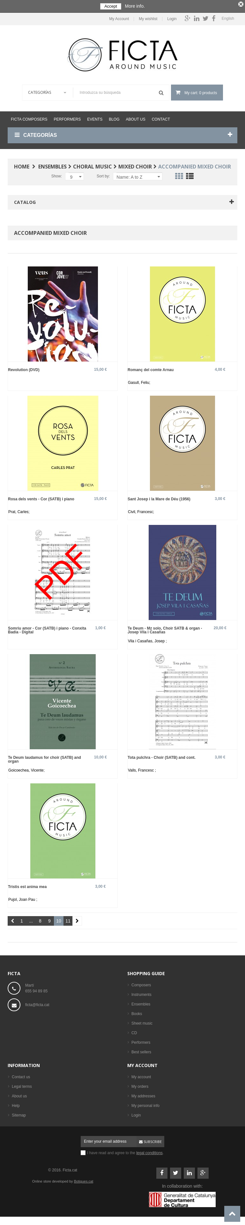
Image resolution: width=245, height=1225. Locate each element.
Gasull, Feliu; (139, 381)
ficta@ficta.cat (37, 1003)
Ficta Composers (29, 118)
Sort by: (103, 175)
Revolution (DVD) (24, 368)
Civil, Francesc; (141, 510)
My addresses (143, 1095)
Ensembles (140, 1003)
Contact (161, 118)
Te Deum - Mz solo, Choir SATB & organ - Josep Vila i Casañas (165, 629)
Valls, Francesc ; (142, 769)
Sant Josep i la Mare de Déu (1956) (159, 498)
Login (171, 18)
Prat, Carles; (19, 510)
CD (134, 1031)
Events (94, 118)
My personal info (145, 1104)
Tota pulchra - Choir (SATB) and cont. (162, 756)
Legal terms (22, 1085)
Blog (114, 118)
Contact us (21, 1075)
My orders (139, 1085)
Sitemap (19, 1114)
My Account (119, 18)
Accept (110, 6)
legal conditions (149, 1151)
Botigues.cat (83, 1180)
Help (16, 1104)
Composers (141, 984)
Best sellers (141, 1051)
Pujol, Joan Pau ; (22, 898)
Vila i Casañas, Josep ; (147, 640)
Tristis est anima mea (27, 885)
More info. (135, 6)
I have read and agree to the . (125, 1151)
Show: (56, 175)
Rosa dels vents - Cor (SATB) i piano (41, 498)
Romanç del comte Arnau (151, 368)
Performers (67, 118)
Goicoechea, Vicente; (26, 769)
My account (142, 1064)
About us (135, 118)
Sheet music (141, 1022)
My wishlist (148, 18)
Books (136, 1012)
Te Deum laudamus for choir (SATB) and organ (44, 758)
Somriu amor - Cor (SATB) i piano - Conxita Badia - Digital (47, 629)
